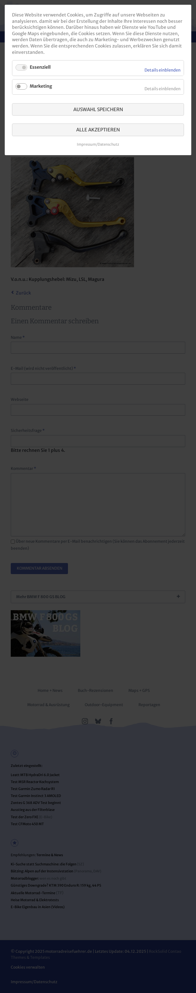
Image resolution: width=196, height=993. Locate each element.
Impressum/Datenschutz (98, 144)
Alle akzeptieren (98, 130)
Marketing (41, 86)
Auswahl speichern (98, 109)
